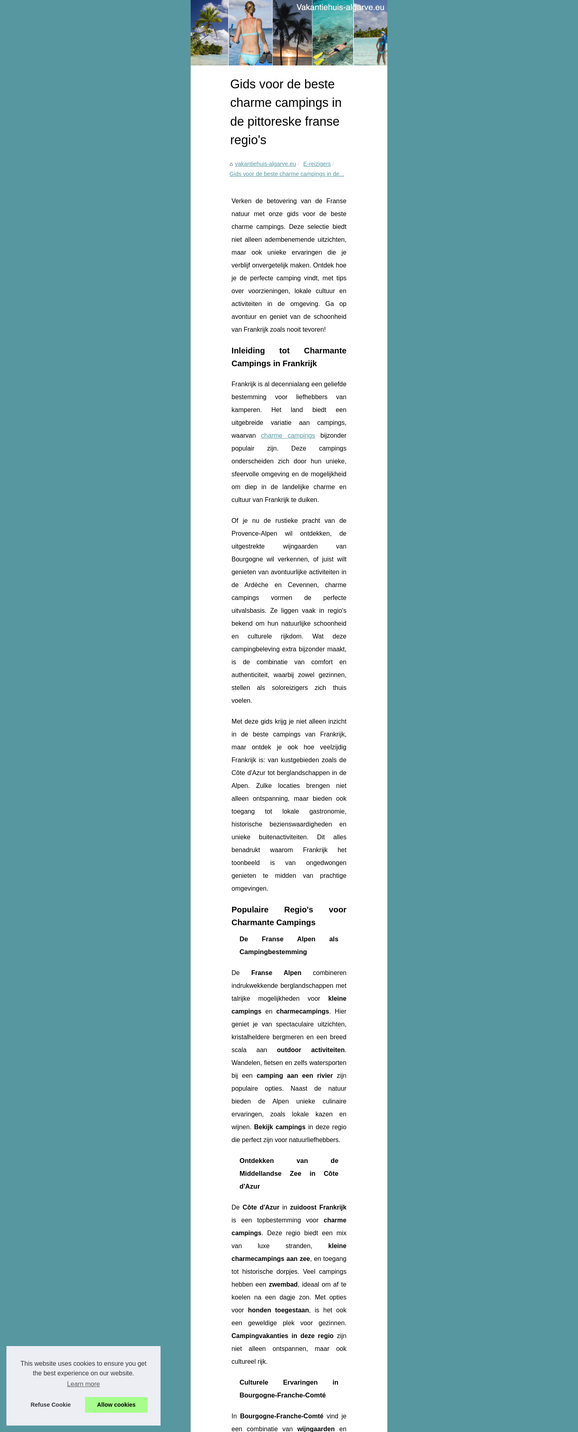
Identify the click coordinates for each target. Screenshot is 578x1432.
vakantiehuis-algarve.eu (86, 243)
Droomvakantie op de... (449, 338)
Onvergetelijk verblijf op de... (456, 211)
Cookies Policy (177, 1423)
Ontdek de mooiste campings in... (462, 247)
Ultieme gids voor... (443, 283)
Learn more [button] (83, 1384)
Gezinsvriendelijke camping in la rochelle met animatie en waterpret (188, 1384)
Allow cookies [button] (116, 1404)
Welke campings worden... (453, 265)
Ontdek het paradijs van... (452, 229)
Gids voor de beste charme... (456, 356)
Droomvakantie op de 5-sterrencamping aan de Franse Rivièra (337, 1341)
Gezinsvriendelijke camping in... (460, 320)
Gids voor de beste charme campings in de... (216, 243)
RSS (203, 1423)
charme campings (151, 364)
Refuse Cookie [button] (51, 1404)
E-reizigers (138, 243)
